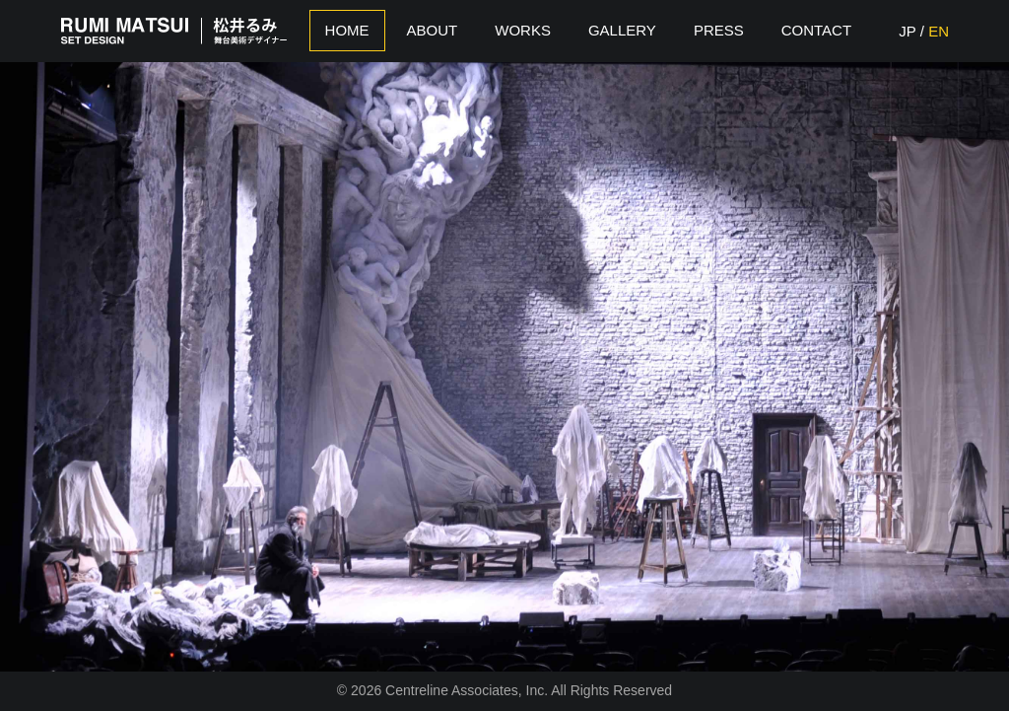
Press (719, 30)
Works (523, 30)
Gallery (622, 30)
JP (907, 31)
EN (938, 31)
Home (347, 30)
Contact (816, 30)
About (432, 30)
